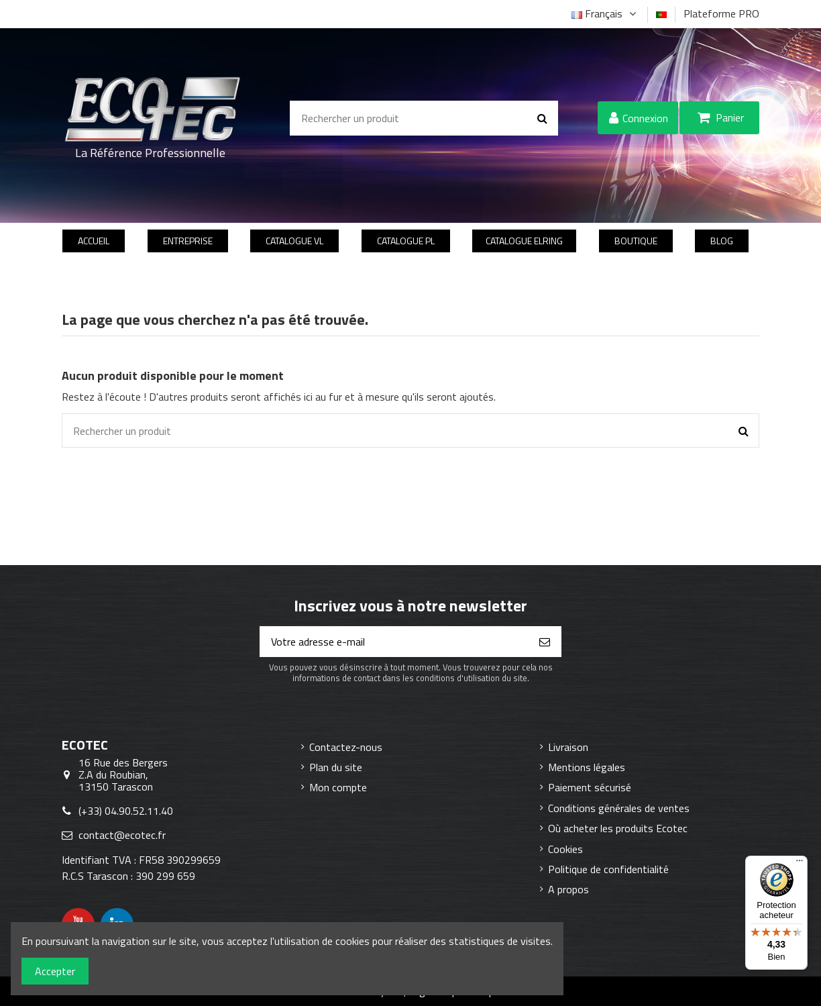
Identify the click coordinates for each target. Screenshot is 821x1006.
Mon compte (338, 787)
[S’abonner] (545, 641)
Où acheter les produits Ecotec (618, 828)
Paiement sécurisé (589, 787)
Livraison (568, 747)
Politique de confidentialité (608, 869)
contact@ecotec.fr (122, 835)
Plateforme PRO (721, 13)
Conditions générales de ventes (619, 808)
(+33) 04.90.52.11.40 (125, 811)
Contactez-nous (345, 747)
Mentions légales (586, 767)
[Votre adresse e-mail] (394, 641)
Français (605, 13)
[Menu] (799, 864)
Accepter (55, 971)
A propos (568, 889)
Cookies (565, 849)
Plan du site (335, 767)
